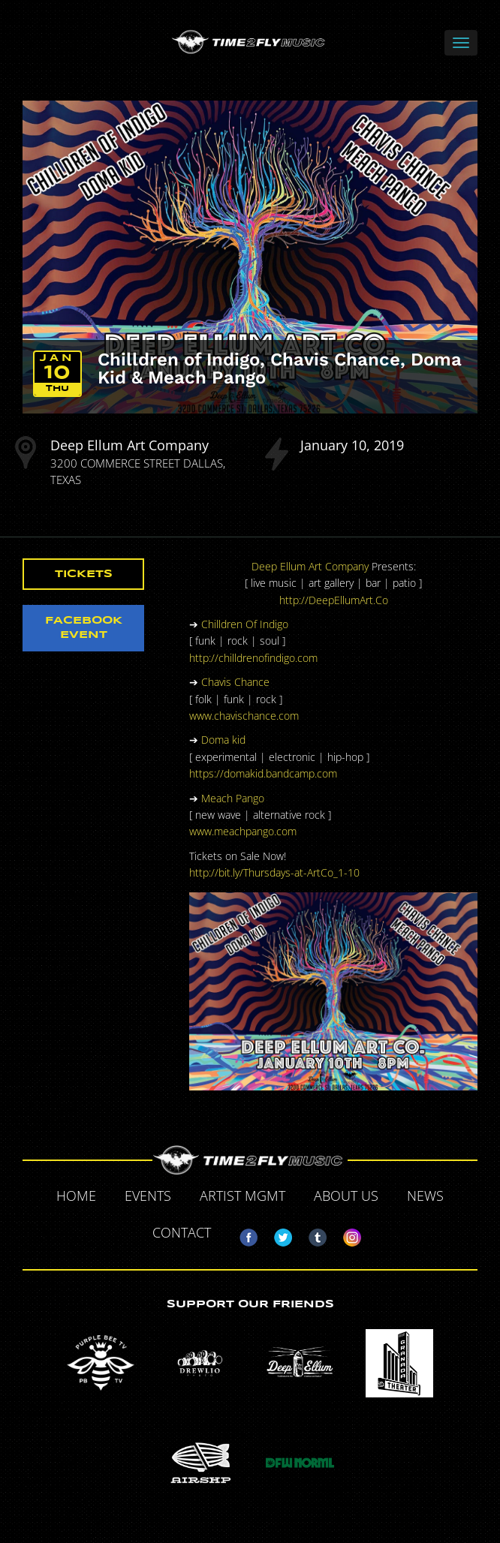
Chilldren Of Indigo (244, 624)
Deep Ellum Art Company (129, 445)
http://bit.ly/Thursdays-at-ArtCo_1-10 (274, 872)
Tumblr (312, 1235)
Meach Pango (232, 798)
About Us (346, 1196)
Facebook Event (83, 627)
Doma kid (223, 739)
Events (148, 1196)
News (425, 1196)
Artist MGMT (242, 1196)
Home (76, 1196)
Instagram (346, 1235)
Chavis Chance (235, 682)
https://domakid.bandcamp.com (263, 773)
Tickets (84, 574)
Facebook (242, 1235)
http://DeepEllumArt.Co (333, 600)
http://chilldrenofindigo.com (253, 658)
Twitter (277, 1235)
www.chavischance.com (244, 715)
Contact (181, 1232)
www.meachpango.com (243, 831)
